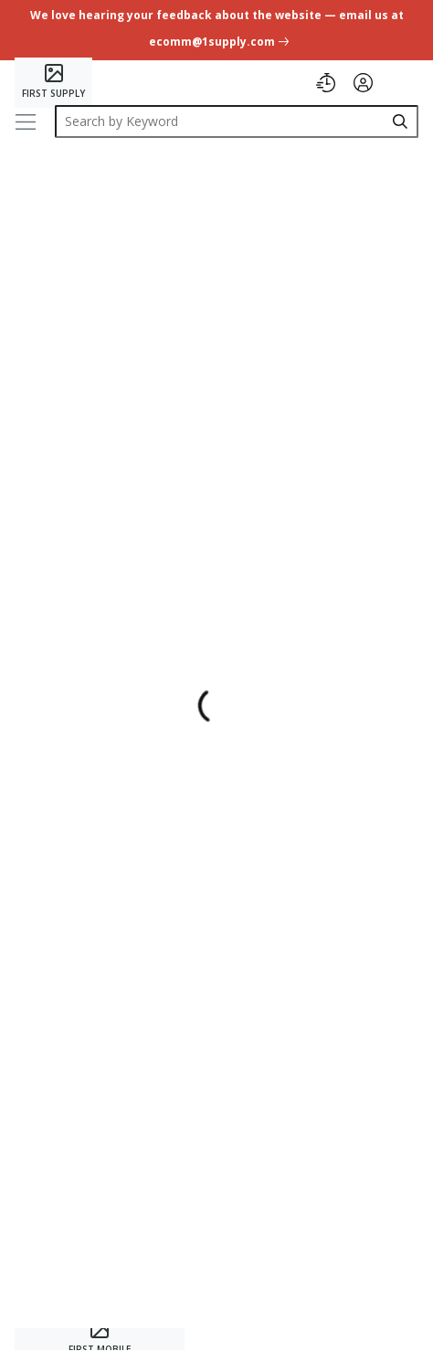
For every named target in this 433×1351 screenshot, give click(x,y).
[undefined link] (216, 31)
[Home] (53, 82)
